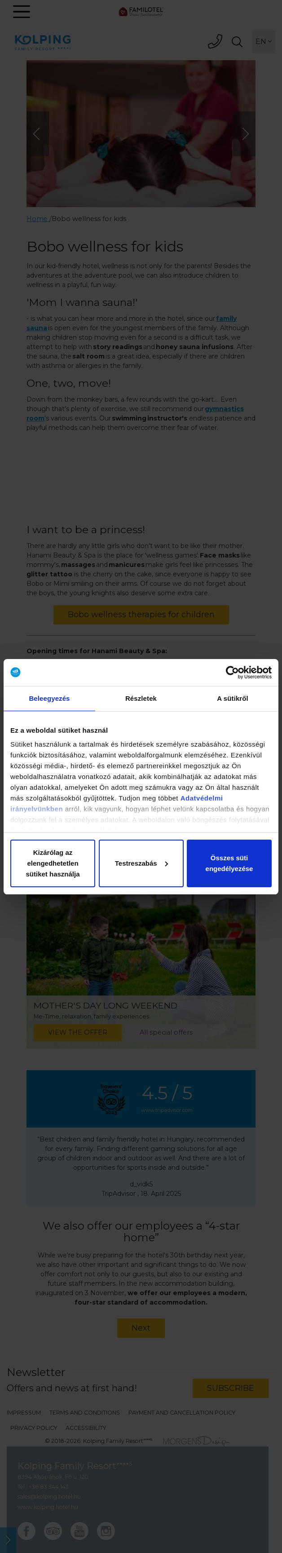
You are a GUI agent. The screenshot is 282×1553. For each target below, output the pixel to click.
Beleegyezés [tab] (49, 698)
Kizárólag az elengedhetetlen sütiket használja (52, 863)
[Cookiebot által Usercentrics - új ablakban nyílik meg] (232, 672)
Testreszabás (141, 863)
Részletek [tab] (141, 698)
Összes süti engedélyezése (229, 863)
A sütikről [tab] (232, 698)
